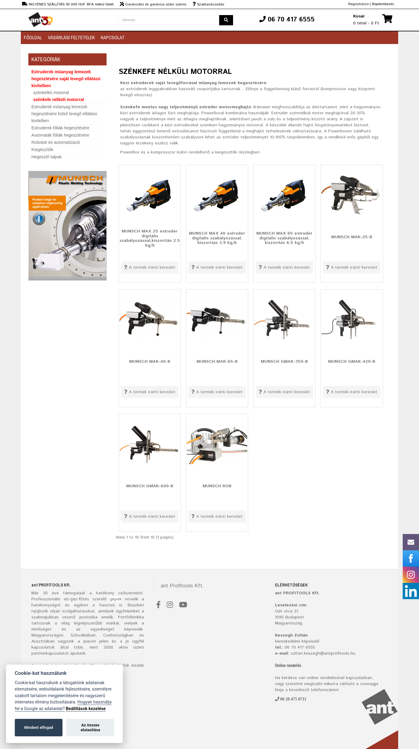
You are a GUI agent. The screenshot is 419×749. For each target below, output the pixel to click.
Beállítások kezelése (86, 708)
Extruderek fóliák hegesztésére (60, 127)
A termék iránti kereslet (149, 267)
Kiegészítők (42, 149)
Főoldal (33, 37)
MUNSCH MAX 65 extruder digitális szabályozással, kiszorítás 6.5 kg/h (284, 238)
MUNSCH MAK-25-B (351, 237)
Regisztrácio (358, 4)
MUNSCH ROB (217, 486)
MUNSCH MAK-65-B (217, 362)
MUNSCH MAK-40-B (149, 362)
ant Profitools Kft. (182, 586)
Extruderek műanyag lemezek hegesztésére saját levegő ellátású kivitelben (66, 78)
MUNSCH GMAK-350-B (284, 362)
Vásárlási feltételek (71, 37)
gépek (116, 599)
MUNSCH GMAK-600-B (149, 486)
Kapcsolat (113, 37)
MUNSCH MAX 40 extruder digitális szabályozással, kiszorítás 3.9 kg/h (217, 238)
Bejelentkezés (383, 4)
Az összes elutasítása (90, 727)
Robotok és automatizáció (55, 142)
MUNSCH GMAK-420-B (351, 362)
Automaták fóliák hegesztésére (60, 135)
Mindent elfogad (38, 727)
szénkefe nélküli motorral (58, 99)
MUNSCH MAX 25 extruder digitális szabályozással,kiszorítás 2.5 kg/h (150, 238)
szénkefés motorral (51, 92)
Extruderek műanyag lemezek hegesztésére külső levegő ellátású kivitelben (64, 113)
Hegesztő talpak (46, 156)
